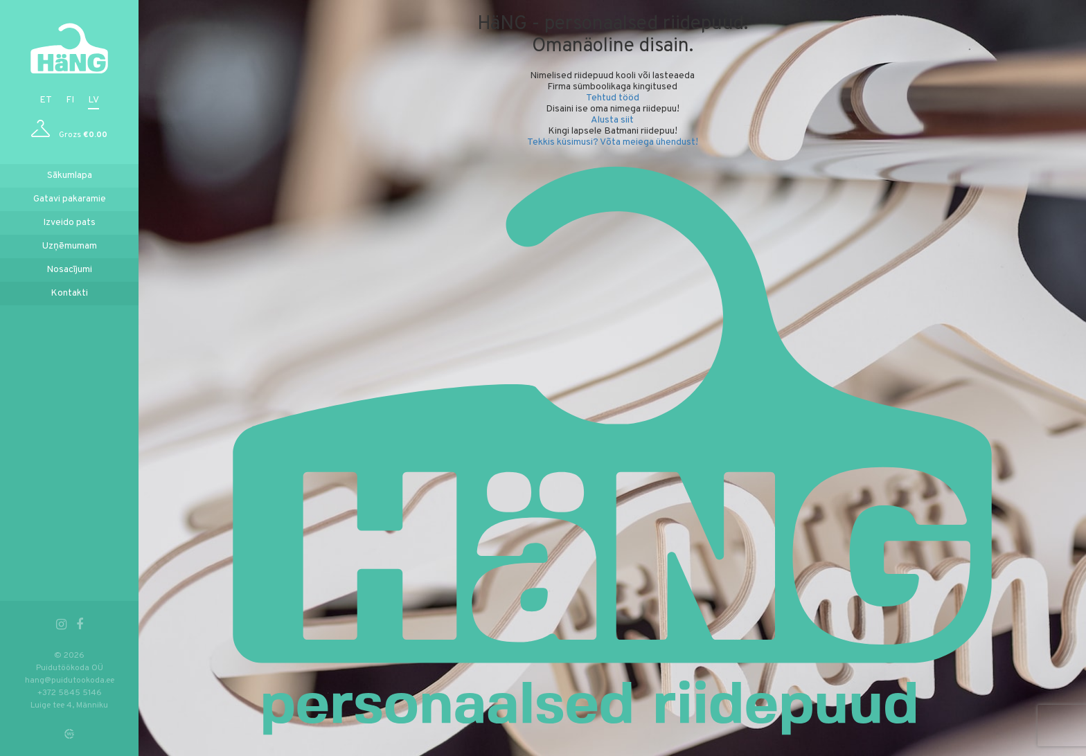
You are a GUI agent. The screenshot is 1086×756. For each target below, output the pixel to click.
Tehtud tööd (612, 98)
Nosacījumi (69, 270)
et (45, 100)
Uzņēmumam (69, 246)
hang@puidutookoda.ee (69, 680)
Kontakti (69, 293)
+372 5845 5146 (69, 693)
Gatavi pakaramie (69, 199)
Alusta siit (612, 120)
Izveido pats (69, 222)
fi (70, 100)
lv (93, 100)
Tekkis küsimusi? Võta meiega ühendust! (612, 142)
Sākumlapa (69, 175)
